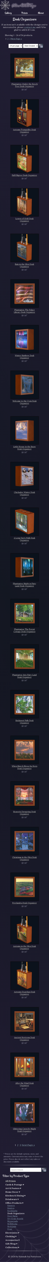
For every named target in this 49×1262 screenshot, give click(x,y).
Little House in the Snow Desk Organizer (24, 448)
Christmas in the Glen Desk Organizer (24, 858)
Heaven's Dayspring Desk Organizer (24, 813)
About (41, 13)
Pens (9, 1229)
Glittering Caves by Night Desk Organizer (24, 1130)
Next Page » (16, 39)
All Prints (10, 1181)
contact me (30, 27)
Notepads (11, 1226)
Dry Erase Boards (15, 1219)
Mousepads (12, 1221)
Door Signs (12, 1216)
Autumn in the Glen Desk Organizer (24, 947)
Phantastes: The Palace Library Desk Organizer (24, 311)
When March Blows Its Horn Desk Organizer (24, 767)
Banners (11, 1205)
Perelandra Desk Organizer (24, 903)
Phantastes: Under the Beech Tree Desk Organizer (24, 85)
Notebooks (12, 1224)
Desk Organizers (15, 1213)
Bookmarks (12, 1211)
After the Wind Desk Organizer (24, 1084)
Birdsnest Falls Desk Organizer (25, 721)
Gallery (8, 13)
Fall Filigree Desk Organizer (24, 175)
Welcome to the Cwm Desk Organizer (25, 402)
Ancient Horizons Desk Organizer (24, 1038)
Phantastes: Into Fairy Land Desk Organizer (24, 676)
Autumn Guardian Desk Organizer (24, 993)
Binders (10, 1208)
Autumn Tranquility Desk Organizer (24, 131)
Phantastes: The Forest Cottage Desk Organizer (25, 630)
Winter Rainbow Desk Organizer (24, 356)
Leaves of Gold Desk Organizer (24, 219)
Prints (24, 13)
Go (44, 1170)
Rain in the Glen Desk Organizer (24, 265)
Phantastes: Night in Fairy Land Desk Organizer (24, 584)
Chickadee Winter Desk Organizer (24, 493)
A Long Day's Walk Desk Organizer (24, 539)
